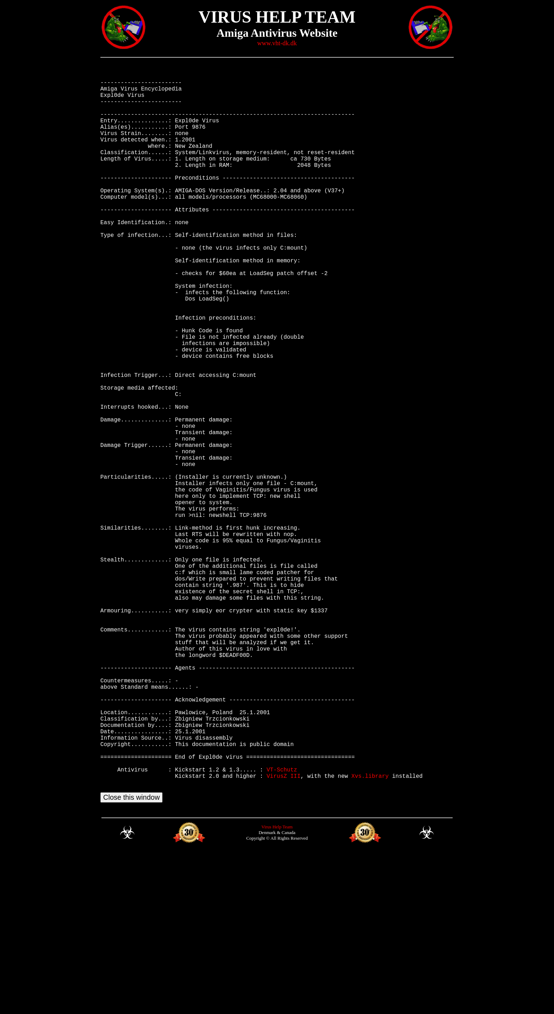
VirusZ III (283, 933)
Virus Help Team (277, 988)
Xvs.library (370, 933)
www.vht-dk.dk (277, 43)
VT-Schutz (281, 925)
